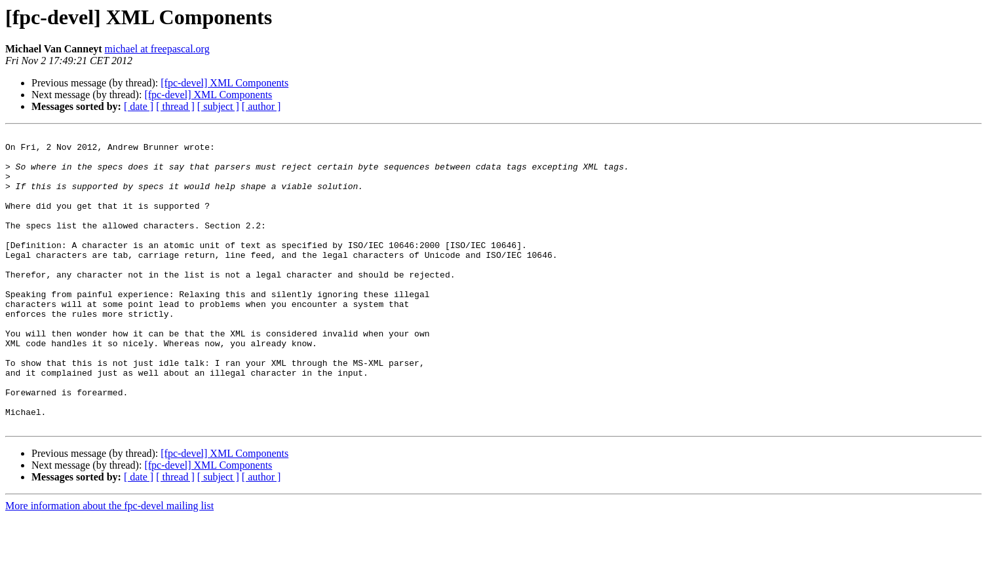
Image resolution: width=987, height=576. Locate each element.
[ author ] (261, 106)
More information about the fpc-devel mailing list (109, 564)
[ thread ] (175, 106)
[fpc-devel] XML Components (224, 82)
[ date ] (138, 106)
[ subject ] (218, 106)
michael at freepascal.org (157, 48)
